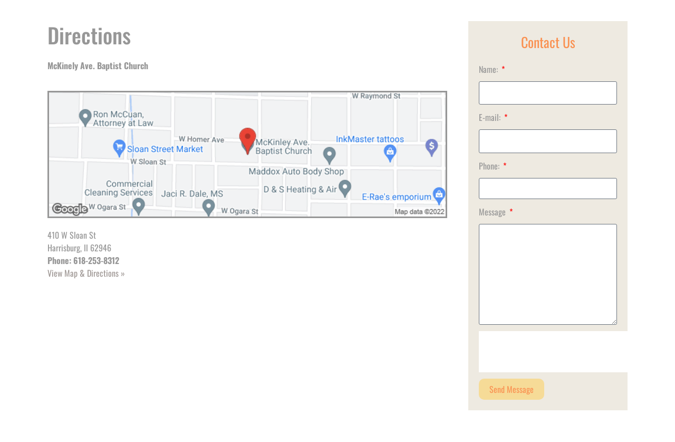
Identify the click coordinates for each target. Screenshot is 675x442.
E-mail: (491, 117)
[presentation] (559, 351)
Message (493, 211)
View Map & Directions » (86, 273)
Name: (489, 69)
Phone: (490, 165)
